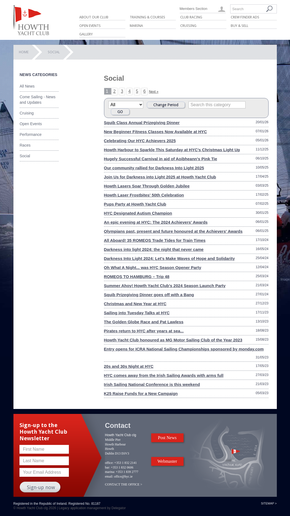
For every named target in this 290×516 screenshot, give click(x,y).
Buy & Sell (239, 26)
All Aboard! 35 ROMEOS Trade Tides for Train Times (155, 240)
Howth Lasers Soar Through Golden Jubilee (147, 186)
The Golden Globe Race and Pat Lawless (144, 321)
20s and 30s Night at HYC (129, 366)
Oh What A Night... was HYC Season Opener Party (152, 267)
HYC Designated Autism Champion (138, 213)
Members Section (193, 9)
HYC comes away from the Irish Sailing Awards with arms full (164, 375)
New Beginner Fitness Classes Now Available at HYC (155, 131)
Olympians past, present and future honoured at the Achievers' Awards (173, 231)
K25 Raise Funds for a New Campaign (141, 393)
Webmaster (167, 461)
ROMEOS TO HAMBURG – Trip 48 (137, 276)
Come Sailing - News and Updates (38, 100)
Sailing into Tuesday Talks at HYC (137, 312)
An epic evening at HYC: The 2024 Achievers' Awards (156, 222)
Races (25, 145)
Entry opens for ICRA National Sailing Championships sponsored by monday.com (184, 349)
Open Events (90, 26)
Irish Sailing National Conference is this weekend (152, 384)
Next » (154, 92)
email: (109, 476)
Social (25, 156)
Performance (31, 134)
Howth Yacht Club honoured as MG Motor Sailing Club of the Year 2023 (173, 340)
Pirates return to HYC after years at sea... (144, 331)
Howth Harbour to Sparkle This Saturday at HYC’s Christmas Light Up (172, 149)
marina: (110, 472)
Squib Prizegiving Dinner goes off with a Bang (149, 294)
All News (27, 86)
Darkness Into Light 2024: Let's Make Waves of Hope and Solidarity (169, 258)
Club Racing (191, 17)
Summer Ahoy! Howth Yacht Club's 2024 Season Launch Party (165, 285)
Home (24, 52)
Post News (167, 437)
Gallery (86, 34)
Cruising (188, 26)
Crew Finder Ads (245, 17)
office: (109, 463)
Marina (136, 26)
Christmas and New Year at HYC (135, 303)
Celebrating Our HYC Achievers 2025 (140, 140)
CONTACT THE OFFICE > (123, 484)
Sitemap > (269, 503)
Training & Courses (147, 17)
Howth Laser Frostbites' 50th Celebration (144, 195)
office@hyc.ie (123, 476)
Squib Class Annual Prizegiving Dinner (142, 122)
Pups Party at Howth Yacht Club (135, 204)
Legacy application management (82, 508)
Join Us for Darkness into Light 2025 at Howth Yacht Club (160, 177)
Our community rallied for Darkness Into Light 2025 (154, 168)
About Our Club (93, 17)
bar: (107, 467)
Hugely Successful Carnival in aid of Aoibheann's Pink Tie (160, 158)
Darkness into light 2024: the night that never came (154, 249)
